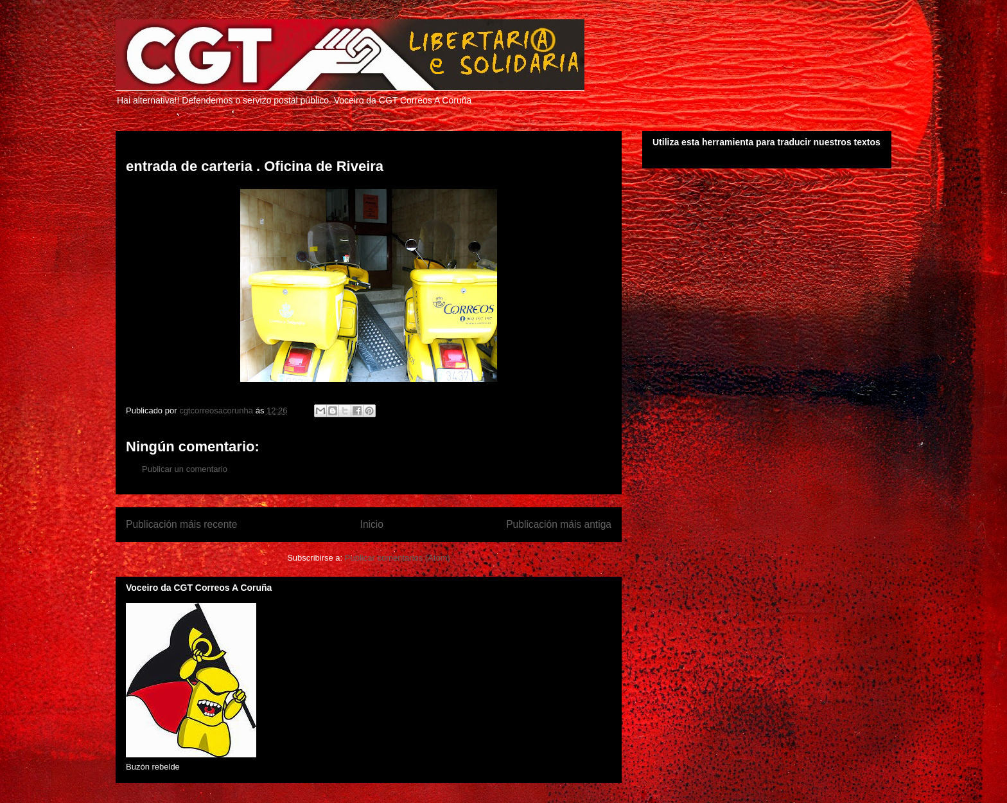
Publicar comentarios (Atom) (397, 558)
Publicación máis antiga (558, 524)
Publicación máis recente (181, 524)
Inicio (371, 524)
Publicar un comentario (184, 469)
